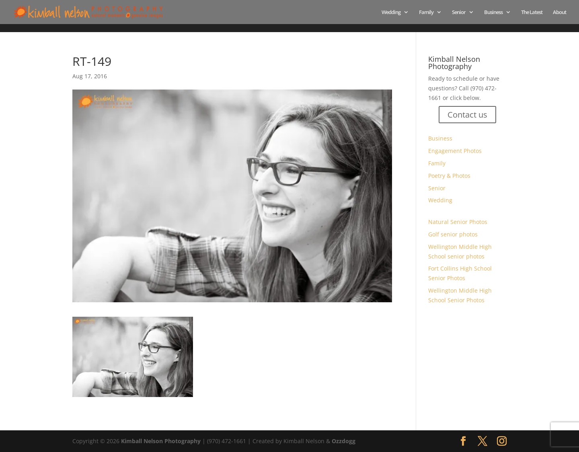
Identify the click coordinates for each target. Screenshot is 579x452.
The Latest (531, 12)
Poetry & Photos (449, 175)
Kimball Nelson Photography (161, 441)
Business (493, 12)
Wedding (391, 12)
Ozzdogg (343, 441)
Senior (459, 12)
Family (426, 12)
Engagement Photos (455, 151)
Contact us (467, 114)
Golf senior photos (453, 234)
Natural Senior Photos (457, 222)
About (559, 12)
